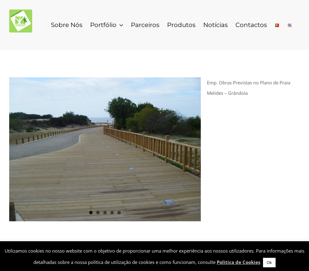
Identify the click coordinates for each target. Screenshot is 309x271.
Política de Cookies (238, 262)
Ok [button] (269, 262)
